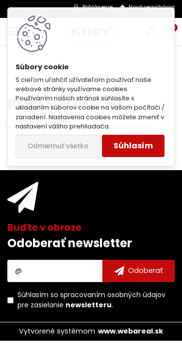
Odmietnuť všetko (58, 146)
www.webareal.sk (130, 331)
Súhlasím (133, 145)
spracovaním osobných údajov (112, 295)
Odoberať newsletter (69, 243)
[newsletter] (138, 271)
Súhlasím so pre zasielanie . (91, 300)
